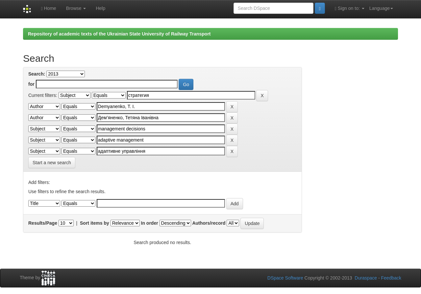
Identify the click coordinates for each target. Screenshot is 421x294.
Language (381, 8)
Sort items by (94, 223)
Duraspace (366, 278)
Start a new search (52, 162)
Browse (76, 8)
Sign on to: (349, 8)
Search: (36, 74)
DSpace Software (285, 278)
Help (100, 8)
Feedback (391, 278)
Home (48, 8)
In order (149, 223)
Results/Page (42, 223)
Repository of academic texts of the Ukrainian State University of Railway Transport (119, 33)
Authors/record (208, 223)
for (31, 84)
